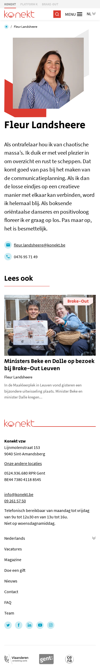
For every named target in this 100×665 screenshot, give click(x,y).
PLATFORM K (29, 4)
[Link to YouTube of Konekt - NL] (40, 625)
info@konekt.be (18, 494)
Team (9, 613)
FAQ (7, 602)
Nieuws (10, 581)
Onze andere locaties (23, 463)
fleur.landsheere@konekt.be (39, 245)
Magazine (12, 559)
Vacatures (13, 548)
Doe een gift (15, 570)
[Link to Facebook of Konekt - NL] (18, 625)
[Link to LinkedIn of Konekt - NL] (29, 625)
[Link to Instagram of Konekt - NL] (50, 625)
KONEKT (10, 4)
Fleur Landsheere (25, 27)
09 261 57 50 (15, 500)
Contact (11, 591)
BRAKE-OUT (50, 4)
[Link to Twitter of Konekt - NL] (8, 625)
